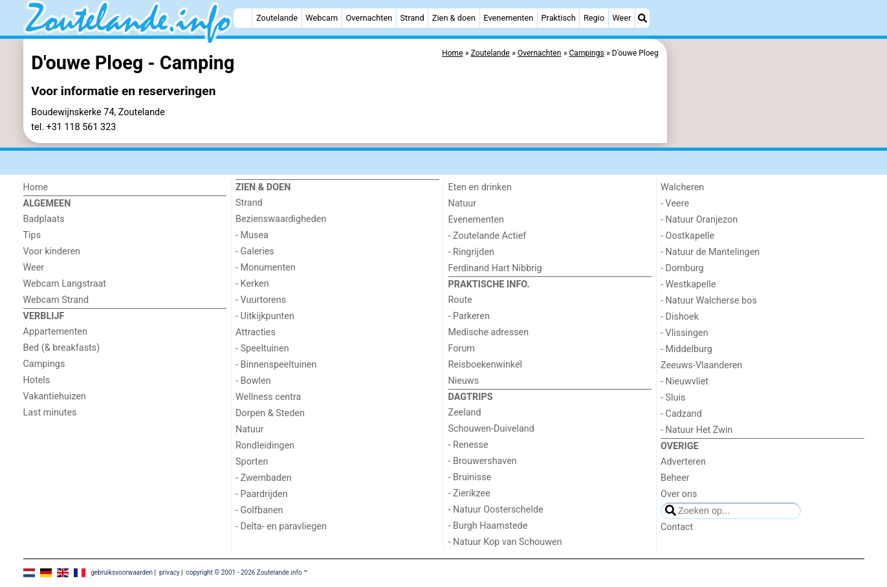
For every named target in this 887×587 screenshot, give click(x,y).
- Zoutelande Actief (487, 235)
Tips (32, 235)
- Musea (251, 235)
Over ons (679, 494)
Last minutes (50, 412)
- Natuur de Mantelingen (710, 252)
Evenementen (508, 18)
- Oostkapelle (687, 235)
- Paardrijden (261, 494)
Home (36, 187)
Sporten (251, 461)
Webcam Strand (56, 299)
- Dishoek (680, 316)
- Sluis (673, 397)
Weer (621, 18)
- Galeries (254, 251)
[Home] (243, 18)
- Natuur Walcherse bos (709, 300)
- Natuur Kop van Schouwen (505, 542)
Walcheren (682, 187)
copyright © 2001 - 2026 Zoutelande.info (243, 572)
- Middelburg (686, 349)
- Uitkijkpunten (264, 316)
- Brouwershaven (482, 461)
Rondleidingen (264, 445)
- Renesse (468, 444)
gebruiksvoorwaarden (122, 572)
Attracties (255, 332)
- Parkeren (469, 316)
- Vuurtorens (260, 299)
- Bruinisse (470, 477)
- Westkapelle (688, 284)
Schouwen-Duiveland (491, 428)
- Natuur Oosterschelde (495, 509)
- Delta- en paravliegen (281, 526)
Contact (677, 527)
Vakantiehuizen (55, 396)
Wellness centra (268, 397)
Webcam (321, 18)
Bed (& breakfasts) (61, 347)
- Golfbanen (259, 510)
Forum (461, 348)
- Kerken (252, 283)
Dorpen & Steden (270, 413)
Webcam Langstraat (65, 283)
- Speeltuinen (262, 348)
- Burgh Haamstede (488, 525)
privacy (169, 572)
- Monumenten (265, 267)
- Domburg (682, 268)
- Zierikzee (469, 493)
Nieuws (463, 380)
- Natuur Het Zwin (697, 430)
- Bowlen (253, 380)
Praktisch (558, 18)
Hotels (36, 380)
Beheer (675, 477)
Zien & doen (454, 18)
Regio (594, 18)
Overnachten (368, 18)
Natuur (249, 429)
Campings (44, 364)
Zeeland (464, 412)
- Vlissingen (684, 332)
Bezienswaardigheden (280, 219)
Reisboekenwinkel (485, 364)
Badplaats (44, 219)
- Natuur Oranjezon (699, 219)
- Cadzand (681, 413)
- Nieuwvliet (684, 381)
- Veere (675, 203)
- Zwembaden (263, 477)
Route (460, 299)
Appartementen (55, 331)
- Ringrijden (471, 252)
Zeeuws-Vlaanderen (701, 365)
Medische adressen (488, 332)
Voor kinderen (52, 251)
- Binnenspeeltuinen (275, 364)
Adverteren (683, 461)
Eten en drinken (480, 187)
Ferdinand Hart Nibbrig (495, 268)
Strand (412, 18)
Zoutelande (277, 18)
